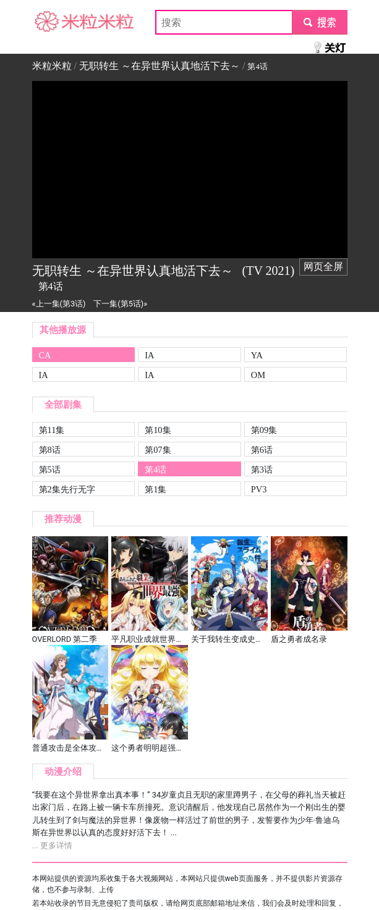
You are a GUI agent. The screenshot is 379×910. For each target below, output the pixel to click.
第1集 (155, 489)
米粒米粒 (52, 22)
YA (257, 355)
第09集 (264, 430)
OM (258, 375)
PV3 (259, 489)
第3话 (262, 469)
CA (45, 355)
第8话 (50, 450)
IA (149, 355)
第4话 (155, 469)
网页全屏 (323, 266)
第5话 (50, 469)
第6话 (262, 450)
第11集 (52, 430)
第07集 (158, 450)
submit (319, 22)
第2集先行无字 (67, 489)
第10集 (158, 430)
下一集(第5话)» (120, 303)
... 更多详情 (52, 845)
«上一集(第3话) (59, 303)
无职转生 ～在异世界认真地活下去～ (159, 66)
